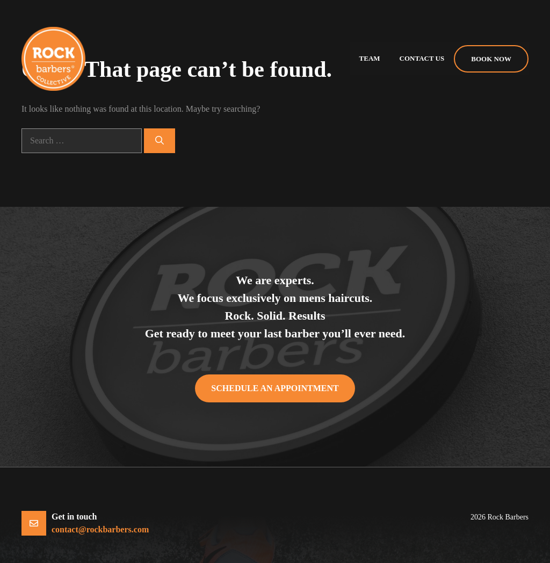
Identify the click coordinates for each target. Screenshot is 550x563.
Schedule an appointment (274, 388)
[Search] (159, 140)
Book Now (491, 59)
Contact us (422, 58)
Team (369, 58)
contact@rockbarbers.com (100, 529)
